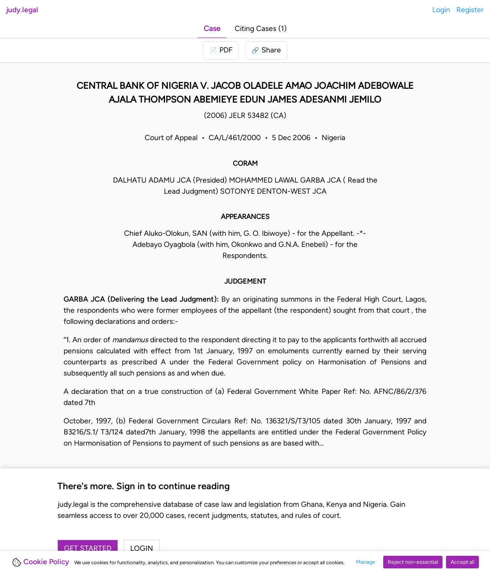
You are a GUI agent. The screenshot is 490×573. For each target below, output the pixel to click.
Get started (87, 548)
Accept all (462, 562)
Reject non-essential (413, 562)
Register (470, 9)
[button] (266, 50)
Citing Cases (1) (261, 28)
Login (441, 9)
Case (212, 28)
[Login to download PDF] (221, 50)
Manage (365, 562)
